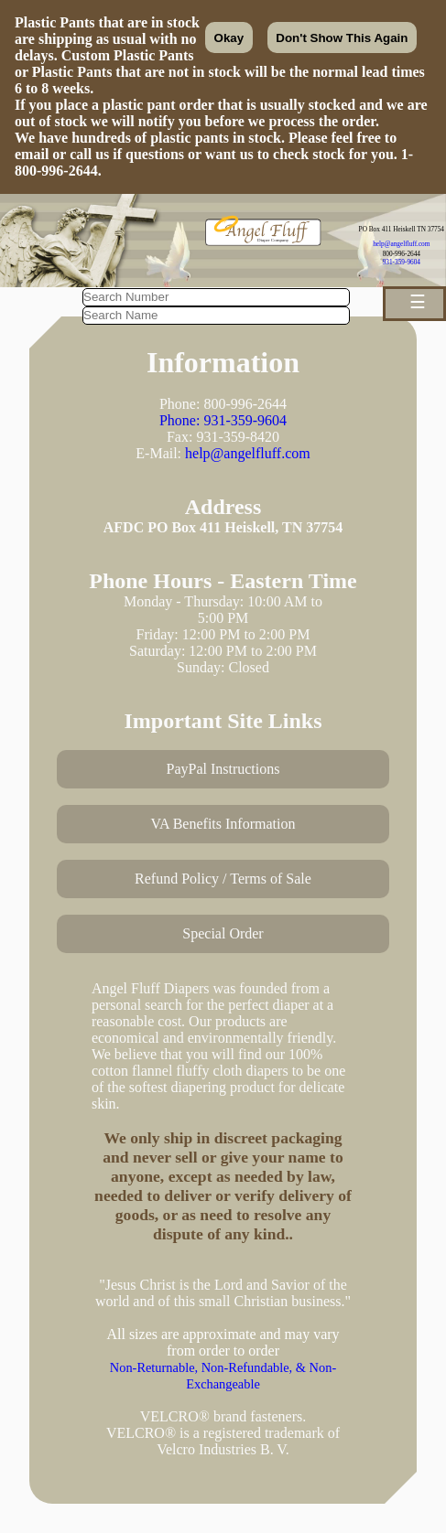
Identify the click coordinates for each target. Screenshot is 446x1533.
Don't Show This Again (342, 38)
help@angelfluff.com (401, 244)
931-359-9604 (401, 262)
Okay (229, 38)
